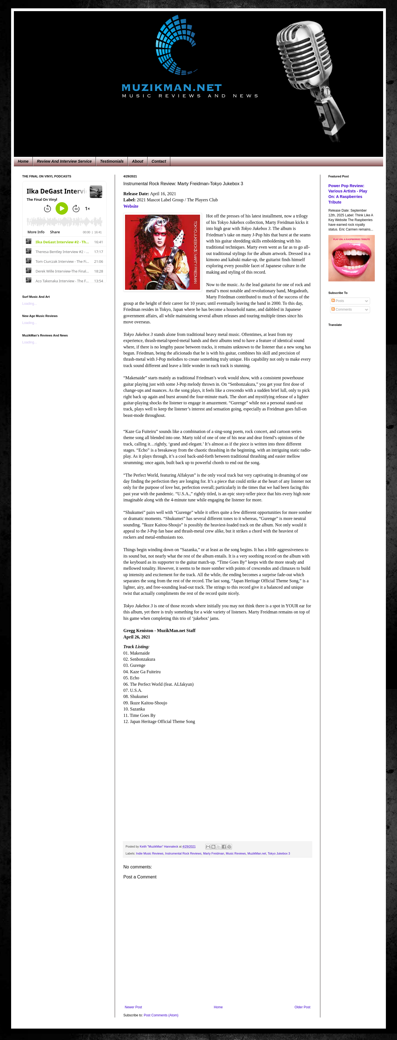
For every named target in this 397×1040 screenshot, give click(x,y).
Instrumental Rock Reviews (183, 853)
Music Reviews (236, 853)
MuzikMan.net (257, 853)
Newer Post (133, 1007)
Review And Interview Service (64, 161)
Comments (341, 309)
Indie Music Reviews (149, 853)
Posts (337, 301)
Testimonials (112, 161)
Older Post (302, 1007)
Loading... (29, 304)
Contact (159, 161)
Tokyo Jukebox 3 (279, 853)
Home (23, 161)
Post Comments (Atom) (161, 1015)
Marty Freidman (213, 853)
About (137, 161)
